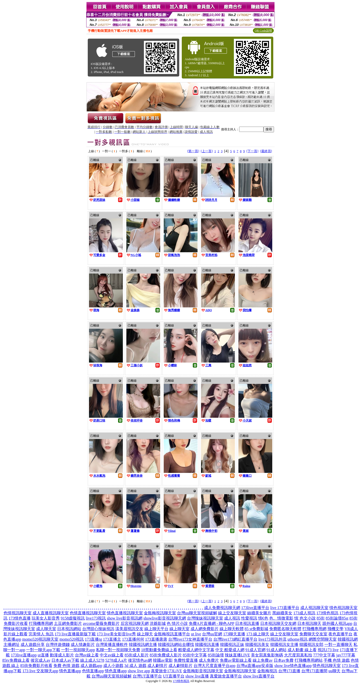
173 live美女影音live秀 (116, 634)
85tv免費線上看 (15, 660)
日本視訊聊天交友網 (278, 623)
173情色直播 (20, 618)
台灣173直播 (289, 671)
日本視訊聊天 (309, 623)
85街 (321, 618)
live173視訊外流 (272, 639)
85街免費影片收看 (36, 665)
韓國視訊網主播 (143, 644)
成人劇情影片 (180, 665)
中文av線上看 (112, 655)
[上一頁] (207, 151)
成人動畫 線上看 (302, 650)
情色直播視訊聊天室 (125, 613)
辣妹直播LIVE (237, 655)
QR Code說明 (263, 30)
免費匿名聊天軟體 (285, 629)
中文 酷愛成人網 (229, 650)
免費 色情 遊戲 (66, 665)
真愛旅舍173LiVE (166, 671)
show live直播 (197, 676)
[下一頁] (252, 151)
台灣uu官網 (212, 634)
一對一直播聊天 (338, 644)
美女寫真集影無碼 (267, 655)
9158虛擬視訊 (73, 618)
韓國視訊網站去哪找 (176, 644)
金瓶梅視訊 (267, 671)
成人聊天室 (46, 629)
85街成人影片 (137, 655)
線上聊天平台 (156, 629)
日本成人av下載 (65, 660)
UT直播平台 (173, 676)
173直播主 (112, 639)
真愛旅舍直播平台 (226, 676)
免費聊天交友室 (313, 634)
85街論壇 (216, 655)
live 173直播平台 (284, 608)
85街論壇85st (337, 618)
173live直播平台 (255, 608)
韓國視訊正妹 (232, 644)
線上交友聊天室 (232, 613)
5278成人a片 (116, 660)
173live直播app (24, 655)
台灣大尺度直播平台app (214, 665)
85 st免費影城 (256, 629)
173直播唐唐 (156, 639)
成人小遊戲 (113, 665)
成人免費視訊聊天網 (222, 608)
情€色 (263, 618)
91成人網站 (276, 650)
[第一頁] (193, 151)
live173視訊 (96, 618)
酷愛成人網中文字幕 (196, 650)
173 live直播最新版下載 (75, 634)
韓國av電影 (163, 660)
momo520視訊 (71, 639)
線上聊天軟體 (232, 629)
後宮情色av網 (140, 660)
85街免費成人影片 (166, 655)
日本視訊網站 (69, 629)
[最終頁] (266, 151)
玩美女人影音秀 (46, 618)
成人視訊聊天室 (314, 608)
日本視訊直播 (247, 623)
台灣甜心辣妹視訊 (98, 629)
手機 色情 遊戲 (337, 660)
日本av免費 (284, 660)
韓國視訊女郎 (311, 644)
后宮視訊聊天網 (135, 623)
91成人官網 (255, 650)
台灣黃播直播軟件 (112, 644)
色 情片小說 (177, 623)
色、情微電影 (281, 618)
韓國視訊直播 (207, 644)
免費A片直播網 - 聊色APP (211, 623)
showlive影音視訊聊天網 (164, 618)
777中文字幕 (324, 655)
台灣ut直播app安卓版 (255, 665)
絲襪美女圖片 (259, 613)
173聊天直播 (234, 634)
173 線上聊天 (257, 634)
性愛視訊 (249, 618)
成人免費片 (209, 660)
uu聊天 (334, 671)
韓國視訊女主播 (284, 644)
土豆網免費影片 (68, 623)
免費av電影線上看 (236, 660)
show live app (139, 671)
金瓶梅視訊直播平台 (172, 634)
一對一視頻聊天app (78, 650)
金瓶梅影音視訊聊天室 (203, 671)
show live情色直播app (293, 665)
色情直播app (93, 671)
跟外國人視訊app (337, 623)
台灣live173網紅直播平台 (235, 639)
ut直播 (43, 655)
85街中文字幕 (195, 655)
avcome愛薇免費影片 (101, 623)
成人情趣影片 (83, 644)
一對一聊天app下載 (43, 650)
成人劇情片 (157, 665)
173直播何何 (133, 639)
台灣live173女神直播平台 (190, 639)
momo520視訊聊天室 (40, 639)
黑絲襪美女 (282, 613)
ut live (196, 634)
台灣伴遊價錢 (58, 644)
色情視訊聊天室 (18, 613)
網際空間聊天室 (323, 639)
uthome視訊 (298, 639)
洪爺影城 (158, 623)
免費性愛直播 (186, 660)
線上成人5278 (92, 660)
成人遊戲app (91, 665)
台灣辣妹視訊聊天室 (205, 618)
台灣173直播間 (314, 671)
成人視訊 (232, 618)
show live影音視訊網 (124, 618)
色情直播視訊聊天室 (88, 613)
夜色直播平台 (340, 634)
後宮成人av (40, 660)
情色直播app (70, 671)
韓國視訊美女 (257, 644)
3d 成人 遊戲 (135, 665)
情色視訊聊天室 (343, 608)
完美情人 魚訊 (41, 634)
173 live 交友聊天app (40, 671)
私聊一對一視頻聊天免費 (118, 650)
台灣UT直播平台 (147, 676)
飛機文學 (335, 629)
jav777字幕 (345, 655)
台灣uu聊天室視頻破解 (197, 613)
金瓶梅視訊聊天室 (160, 613)
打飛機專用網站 (309, 660)
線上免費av (263, 660)
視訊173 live (328, 650)
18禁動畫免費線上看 (159, 650)
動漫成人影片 (62, 655)
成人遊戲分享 (33, 644)
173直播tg (93, 639)
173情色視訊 (327, 613)
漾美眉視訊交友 (129, 629)
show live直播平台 (259, 676)
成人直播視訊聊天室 (51, 613)
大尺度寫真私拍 (298, 655)
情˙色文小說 (305, 618)
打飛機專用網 (41, 623)
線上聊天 (145, 634)
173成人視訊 (304, 613)
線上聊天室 (179, 629)
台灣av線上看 (87, 655)
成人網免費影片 (205, 629)
